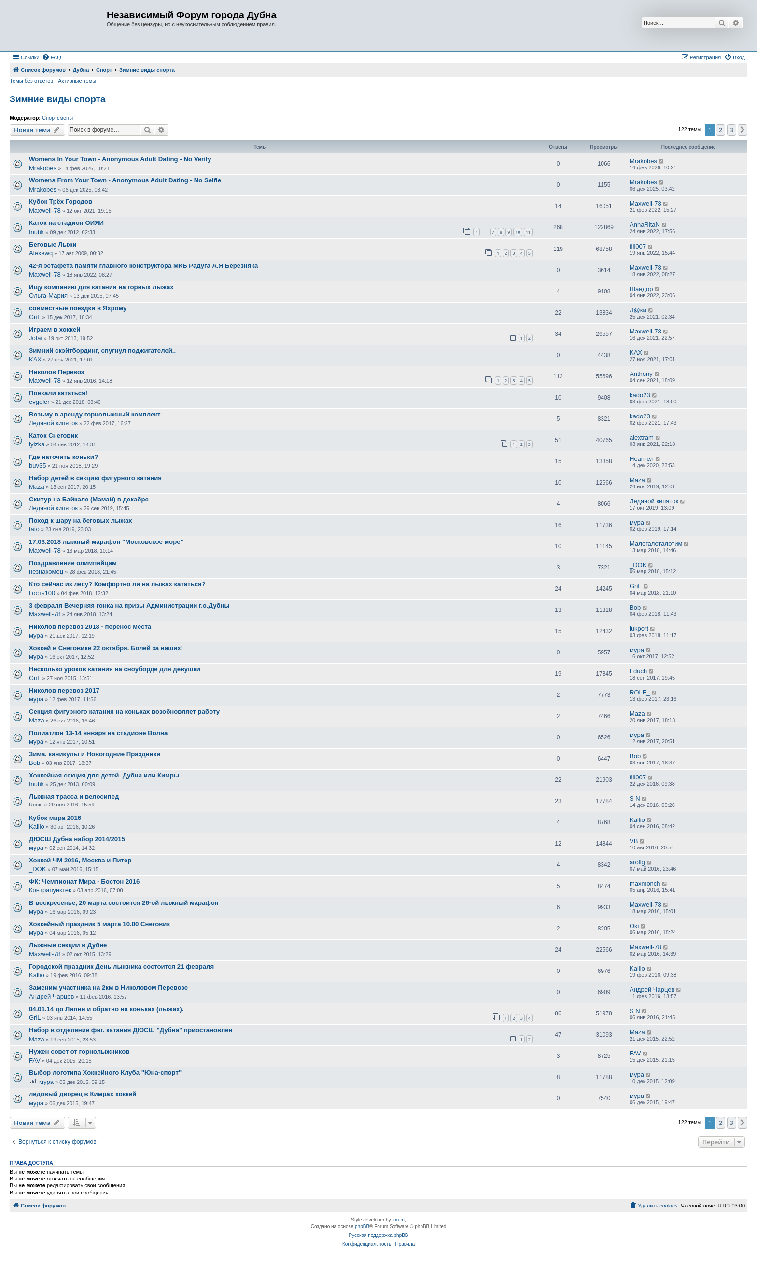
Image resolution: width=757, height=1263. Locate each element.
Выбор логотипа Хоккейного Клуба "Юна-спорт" (105, 1072)
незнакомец (46, 571)
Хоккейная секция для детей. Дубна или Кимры (104, 775)
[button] (742, 130)
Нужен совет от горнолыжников (79, 1051)
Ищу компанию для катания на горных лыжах (101, 287)
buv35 (37, 465)
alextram (642, 437)
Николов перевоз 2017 (64, 690)
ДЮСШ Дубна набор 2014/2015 (77, 839)
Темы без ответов (31, 80)
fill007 (638, 246)
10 (517, 232)
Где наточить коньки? (63, 456)
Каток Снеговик (53, 435)
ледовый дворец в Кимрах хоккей (82, 1093)
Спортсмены (57, 118)
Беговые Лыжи (53, 244)
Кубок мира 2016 (55, 817)
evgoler (39, 401)
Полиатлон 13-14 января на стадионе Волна (98, 732)
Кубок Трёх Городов (60, 201)
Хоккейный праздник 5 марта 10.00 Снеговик (99, 924)
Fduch (638, 671)
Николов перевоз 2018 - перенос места (90, 626)
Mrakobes (42, 168)
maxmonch (645, 883)
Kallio (36, 826)
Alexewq (41, 253)
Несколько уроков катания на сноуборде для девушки (114, 669)
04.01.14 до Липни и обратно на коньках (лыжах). (106, 1009)
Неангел (642, 458)
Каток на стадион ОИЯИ (66, 222)
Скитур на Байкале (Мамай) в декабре (89, 499)
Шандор (641, 288)
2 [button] (720, 129)
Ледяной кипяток (53, 423)
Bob (635, 607)
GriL (35, 316)
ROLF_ (640, 692)
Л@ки (638, 310)
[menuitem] (51, 57)
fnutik (36, 232)
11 (528, 232)
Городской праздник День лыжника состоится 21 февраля (121, 966)
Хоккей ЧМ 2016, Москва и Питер (80, 860)
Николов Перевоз (56, 371)
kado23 (640, 395)
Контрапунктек (50, 890)
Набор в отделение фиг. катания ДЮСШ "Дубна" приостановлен (131, 1030)
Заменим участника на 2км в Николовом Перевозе (108, 987)
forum (398, 1219)
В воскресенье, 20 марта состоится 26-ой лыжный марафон (124, 902)
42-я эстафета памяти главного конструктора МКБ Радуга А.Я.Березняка (143, 265)
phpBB (362, 1226)
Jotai (35, 338)
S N (635, 798)
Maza (36, 486)
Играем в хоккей (54, 329)
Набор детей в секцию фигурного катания (95, 478)
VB (634, 841)
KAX (35, 359)
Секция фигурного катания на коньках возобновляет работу (124, 711)
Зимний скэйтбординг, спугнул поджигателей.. (102, 350)
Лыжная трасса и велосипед (74, 796)
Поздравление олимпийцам (73, 563)
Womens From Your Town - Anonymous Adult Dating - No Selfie (125, 180)
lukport (639, 628)
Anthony (641, 373)
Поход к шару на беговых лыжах (80, 520)
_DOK (638, 565)
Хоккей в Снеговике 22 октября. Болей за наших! (106, 648)
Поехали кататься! (58, 393)
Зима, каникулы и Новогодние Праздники (94, 754)
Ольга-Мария (48, 295)
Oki (634, 926)
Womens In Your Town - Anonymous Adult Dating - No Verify (120, 159)
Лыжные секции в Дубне (68, 945)
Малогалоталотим (656, 543)
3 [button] (731, 129)
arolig (637, 862)
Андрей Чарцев (51, 996)
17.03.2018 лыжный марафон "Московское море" (106, 541)
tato (34, 529)
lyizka (37, 444)
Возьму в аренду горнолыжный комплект (94, 414)
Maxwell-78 (45, 210)
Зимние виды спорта (57, 99)
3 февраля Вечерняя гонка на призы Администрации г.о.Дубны (129, 605)
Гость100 (42, 593)
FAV (35, 1060)
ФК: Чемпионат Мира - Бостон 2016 (84, 881)
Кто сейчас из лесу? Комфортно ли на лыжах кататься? (117, 584)
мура (637, 522)
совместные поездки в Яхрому (77, 308)
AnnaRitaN (645, 224)
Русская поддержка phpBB (378, 1235)
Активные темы (77, 80)
